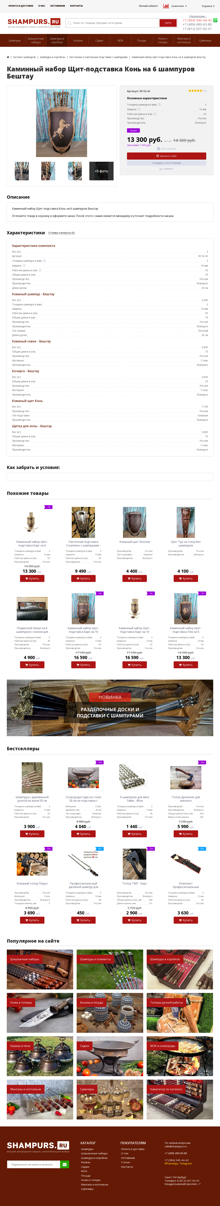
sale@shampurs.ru (176, 1146)
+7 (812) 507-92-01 (197, 28)
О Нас (41, 5)
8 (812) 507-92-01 (188, 1180)
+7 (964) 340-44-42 (197, 20)
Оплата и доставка (20, 5)
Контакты (76, 5)
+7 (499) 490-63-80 (197, 24)
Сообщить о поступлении (166, 163)
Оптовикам (57, 5)
